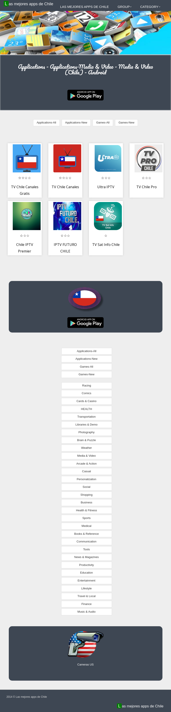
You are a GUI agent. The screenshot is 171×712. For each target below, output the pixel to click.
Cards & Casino (86, 401)
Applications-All (46, 122)
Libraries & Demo (86, 424)
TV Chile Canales (65, 186)
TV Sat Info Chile (106, 244)
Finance (86, 604)
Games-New (126, 122)
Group (125, 7)
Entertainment (86, 580)
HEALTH (86, 409)
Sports (86, 518)
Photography (86, 432)
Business (86, 502)
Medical (87, 526)
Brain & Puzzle (86, 440)
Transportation (86, 416)
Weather (86, 447)
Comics (86, 393)
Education (86, 572)
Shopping (87, 494)
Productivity (86, 565)
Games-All (103, 122)
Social (86, 486)
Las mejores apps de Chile (29, 3)
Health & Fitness (86, 510)
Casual (86, 471)
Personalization (86, 479)
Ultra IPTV (105, 186)
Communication (86, 541)
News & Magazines (86, 557)
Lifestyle (86, 588)
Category (150, 7)
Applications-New (76, 122)
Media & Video (86, 455)
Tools (86, 549)
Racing (86, 385)
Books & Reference (86, 533)
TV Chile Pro (146, 186)
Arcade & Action (86, 463)
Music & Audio (86, 611)
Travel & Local (86, 596)
